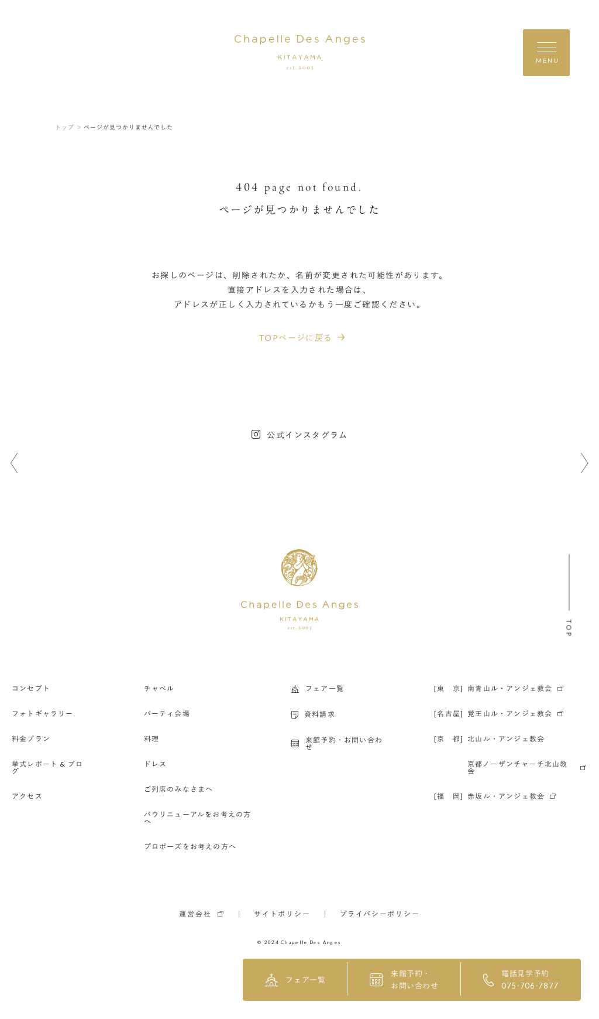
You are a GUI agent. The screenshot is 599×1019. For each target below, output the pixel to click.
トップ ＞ (68, 127)
